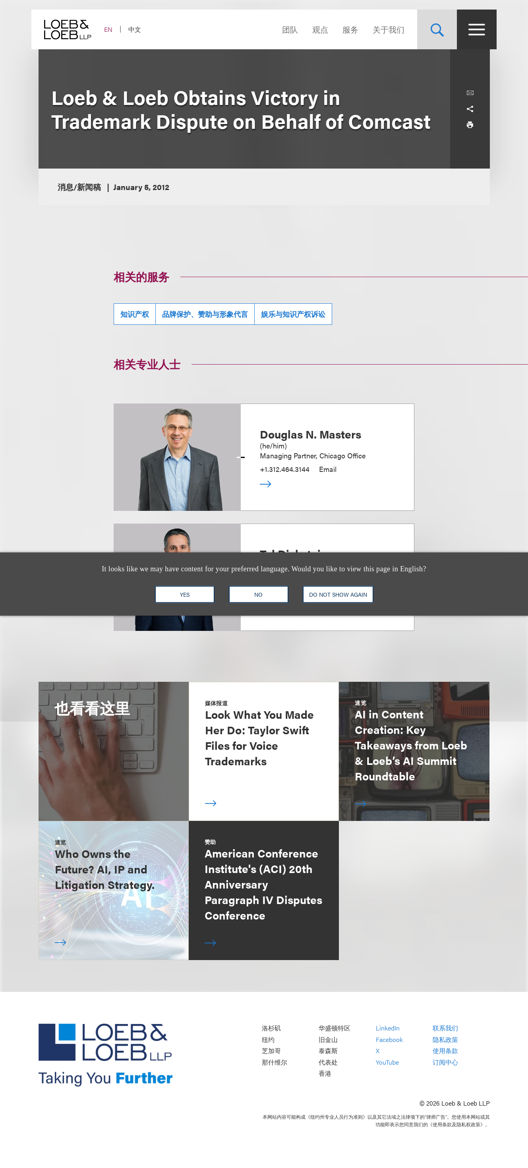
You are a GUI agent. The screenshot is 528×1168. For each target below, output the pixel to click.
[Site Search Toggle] (430, 29)
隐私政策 (445, 1039)
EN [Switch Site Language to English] (115, 29)
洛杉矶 (271, 1028)
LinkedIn (388, 1028)
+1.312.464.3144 (284, 469)
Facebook (389, 1039)
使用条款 (445, 1050)
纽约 (268, 1039)
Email (328, 469)
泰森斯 (328, 1050)
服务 (344, 29)
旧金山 (328, 1039)
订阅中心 (445, 1062)
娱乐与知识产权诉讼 (293, 314)
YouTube (387, 1062)
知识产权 (134, 314)
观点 (313, 29)
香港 (325, 1073)
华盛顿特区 (334, 1028)
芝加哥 (271, 1050)
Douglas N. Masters (310, 434)
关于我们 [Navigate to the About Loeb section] (382, 29)
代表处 (328, 1062)
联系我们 (445, 1028)
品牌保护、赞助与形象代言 (205, 314)
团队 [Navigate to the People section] (283, 29)
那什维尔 (274, 1062)
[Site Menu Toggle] (470, 29)
